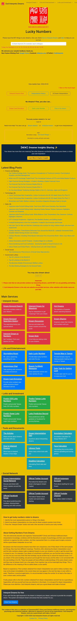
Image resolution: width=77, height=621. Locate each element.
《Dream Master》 (33, 125)
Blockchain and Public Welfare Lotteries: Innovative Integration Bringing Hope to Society (37, 201)
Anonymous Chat (10, 366)
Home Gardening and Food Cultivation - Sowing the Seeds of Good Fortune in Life (35, 244)
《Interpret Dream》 (47, 125)
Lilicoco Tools (34, 448)
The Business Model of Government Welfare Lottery (26, 263)
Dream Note (34, 336)
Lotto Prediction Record (38, 413)
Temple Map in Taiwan (63, 353)
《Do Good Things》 (43, 135)
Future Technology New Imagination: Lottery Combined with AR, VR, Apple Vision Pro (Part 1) (39, 198)
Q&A (62, 38)
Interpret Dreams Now (17, 93)
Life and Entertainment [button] (47, 2)
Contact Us (33, 618)
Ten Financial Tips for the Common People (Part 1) (25, 187)
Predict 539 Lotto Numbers (10, 400)
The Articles (8, 433)
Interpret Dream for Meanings (37, 307)
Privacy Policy (43, 618)
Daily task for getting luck (38, 27)
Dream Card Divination (16, 108)
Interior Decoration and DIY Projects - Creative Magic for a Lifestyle (31, 241)
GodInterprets (58, 53)
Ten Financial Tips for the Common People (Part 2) (25, 184)
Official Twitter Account (38, 478)
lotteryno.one (41, 53)
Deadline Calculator (37, 461)
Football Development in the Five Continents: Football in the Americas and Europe (35, 222)
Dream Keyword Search (13, 306)
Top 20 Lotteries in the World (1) (19, 260)
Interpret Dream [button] (31, 2)
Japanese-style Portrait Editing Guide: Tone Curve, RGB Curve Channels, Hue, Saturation (37, 206)
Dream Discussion (36, 321)
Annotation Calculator (63, 433)
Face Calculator (60, 446)
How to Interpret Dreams (50, 38)
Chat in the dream (60, 108)
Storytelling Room (10, 353)
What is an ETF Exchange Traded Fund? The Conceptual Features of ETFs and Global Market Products (42, 178)
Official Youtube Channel (60, 494)
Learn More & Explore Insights (38, 158)
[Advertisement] (38, 69)
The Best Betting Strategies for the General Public (25, 266)
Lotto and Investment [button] (64, 2)
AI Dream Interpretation (60, 93)
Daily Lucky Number (38, 108)
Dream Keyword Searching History (10, 320)
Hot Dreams (59, 306)
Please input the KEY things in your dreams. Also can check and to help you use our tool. (38, 39)
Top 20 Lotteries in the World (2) (19, 257)
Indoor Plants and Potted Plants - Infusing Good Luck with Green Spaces (32, 247)
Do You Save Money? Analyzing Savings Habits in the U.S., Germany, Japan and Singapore (38, 190)
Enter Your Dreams (11, 602)
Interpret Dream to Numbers (10, 335)
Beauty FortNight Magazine (36, 367)
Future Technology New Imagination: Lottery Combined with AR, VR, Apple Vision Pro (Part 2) (39, 195)
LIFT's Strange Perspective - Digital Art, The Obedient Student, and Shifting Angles (35, 219)
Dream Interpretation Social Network (12, 479)
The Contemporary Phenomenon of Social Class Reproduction (29, 252)
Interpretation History (38, 93)
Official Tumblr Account (38, 493)
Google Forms (24, 53)
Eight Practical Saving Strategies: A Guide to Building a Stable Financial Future (34, 181)
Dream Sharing (60, 319)
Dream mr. (38, 275)
